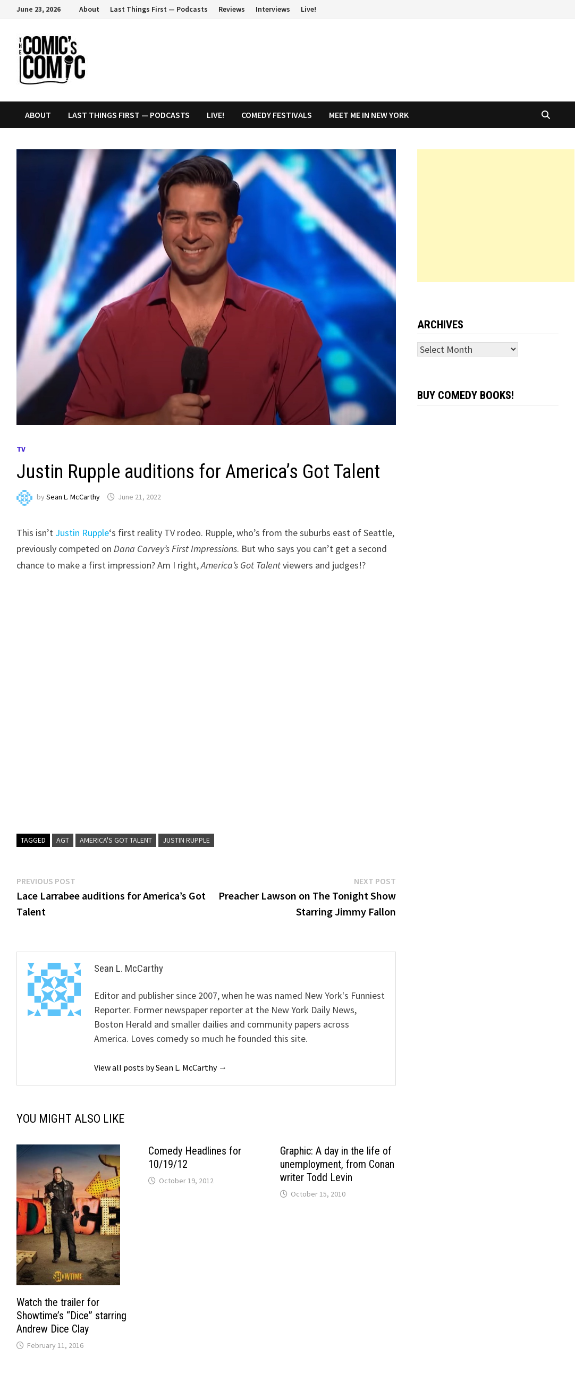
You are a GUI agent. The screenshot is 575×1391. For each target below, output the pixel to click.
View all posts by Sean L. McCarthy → (160, 1067)
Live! (308, 9)
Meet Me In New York (369, 114)
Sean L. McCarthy (73, 497)
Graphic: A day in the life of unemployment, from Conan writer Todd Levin (337, 1164)
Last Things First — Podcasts (159, 9)
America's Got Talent (116, 840)
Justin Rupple (82, 533)
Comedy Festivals (276, 114)
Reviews (231, 9)
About (89, 9)
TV (21, 449)
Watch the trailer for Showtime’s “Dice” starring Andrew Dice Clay (71, 1315)
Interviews (273, 9)
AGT (62, 840)
